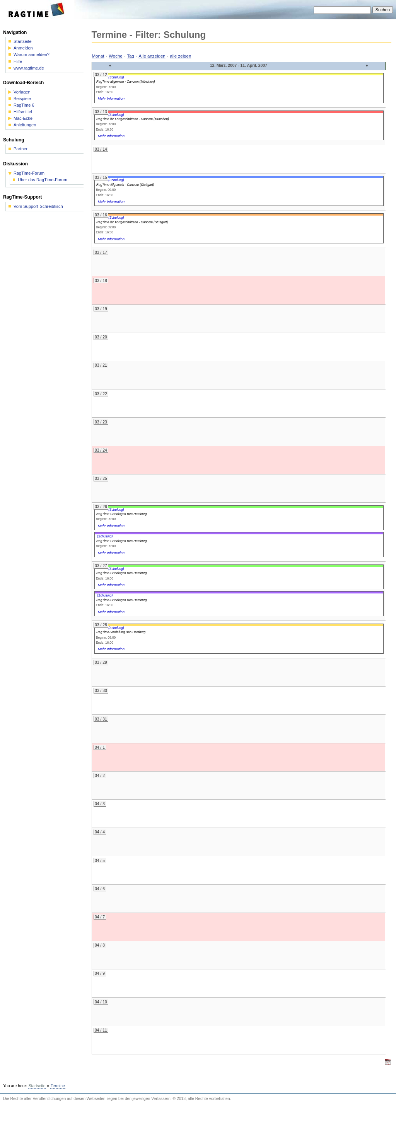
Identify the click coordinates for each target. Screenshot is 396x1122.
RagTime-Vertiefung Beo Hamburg (120, 632)
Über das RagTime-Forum (42, 180)
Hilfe (18, 62)
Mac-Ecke (23, 118)
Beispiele (22, 99)
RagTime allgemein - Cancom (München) (125, 81)
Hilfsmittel (23, 112)
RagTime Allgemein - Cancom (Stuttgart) (125, 185)
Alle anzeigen (152, 56)
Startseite (23, 41)
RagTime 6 (24, 105)
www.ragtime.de (29, 68)
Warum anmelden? (32, 55)
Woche (116, 56)
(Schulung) (116, 77)
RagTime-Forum (29, 173)
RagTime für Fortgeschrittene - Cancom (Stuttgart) (132, 222)
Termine (58, 1086)
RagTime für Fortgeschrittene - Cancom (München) (132, 119)
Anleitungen (25, 125)
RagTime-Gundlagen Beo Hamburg (121, 514)
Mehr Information (111, 98)
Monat (98, 56)
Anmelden (23, 48)
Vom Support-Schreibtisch (38, 206)
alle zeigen (180, 56)
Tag (130, 56)
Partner (20, 149)
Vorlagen (22, 92)
